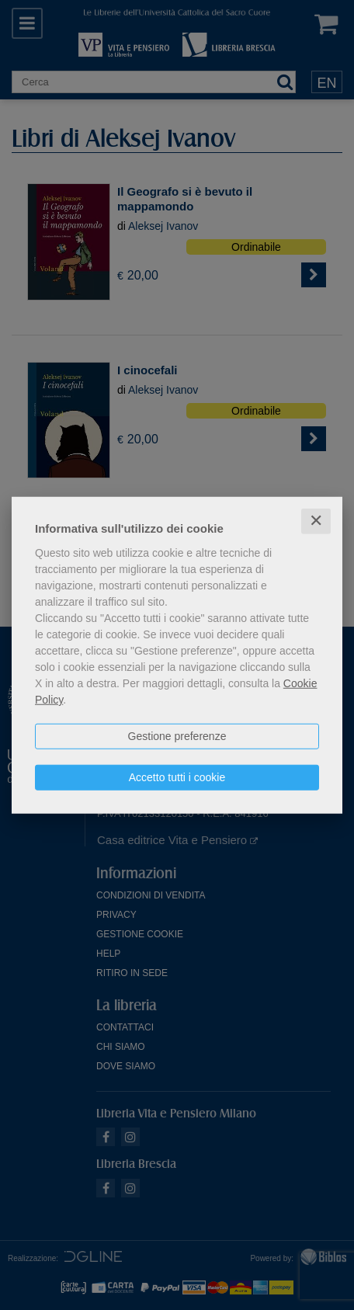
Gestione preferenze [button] (177, 736)
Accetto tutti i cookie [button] (177, 777)
